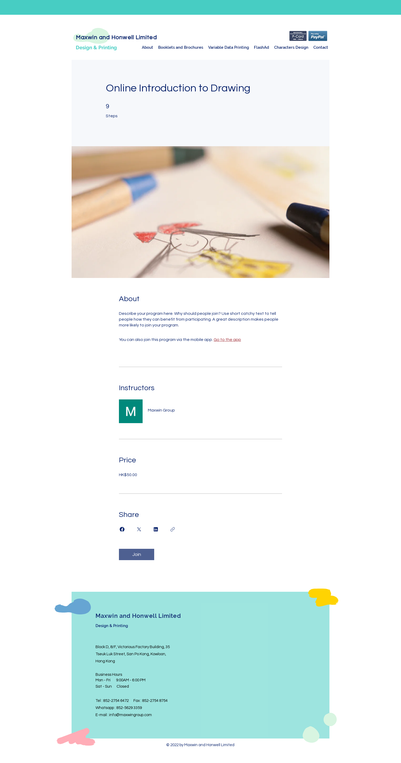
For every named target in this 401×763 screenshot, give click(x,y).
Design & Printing (96, 47)
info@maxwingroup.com (130, 715)
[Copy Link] (172, 529)
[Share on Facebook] (122, 529)
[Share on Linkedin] (156, 529)
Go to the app (227, 340)
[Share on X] (139, 529)
